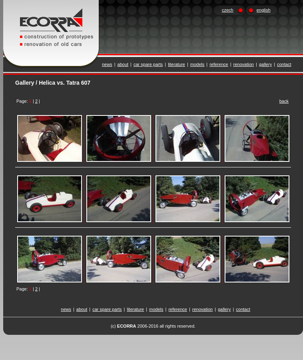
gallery (265, 64)
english (264, 10)
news (107, 64)
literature (176, 64)
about (123, 64)
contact (284, 64)
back (284, 101)
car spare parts (148, 64)
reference (218, 64)
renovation (243, 64)
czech (227, 10)
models (197, 64)
